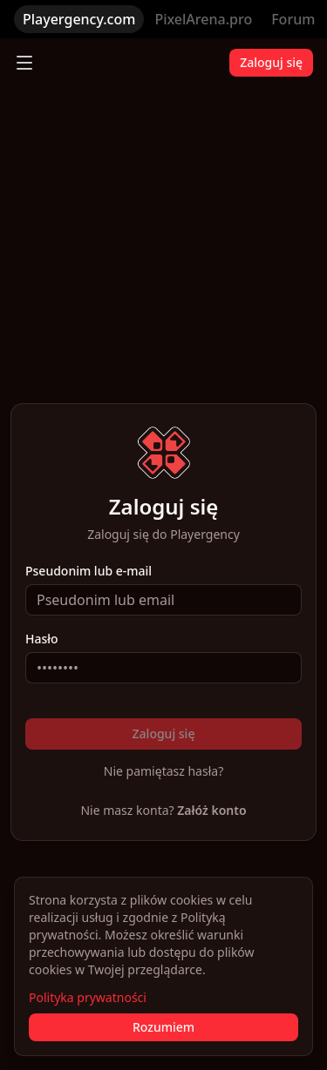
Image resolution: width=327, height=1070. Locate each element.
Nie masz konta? (163, 810)
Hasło (41, 639)
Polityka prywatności (87, 997)
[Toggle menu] (24, 62)
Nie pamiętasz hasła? (163, 771)
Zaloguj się (271, 62)
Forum (293, 19)
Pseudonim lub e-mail (88, 571)
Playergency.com (79, 19)
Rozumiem (163, 1027)
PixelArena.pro (203, 19)
